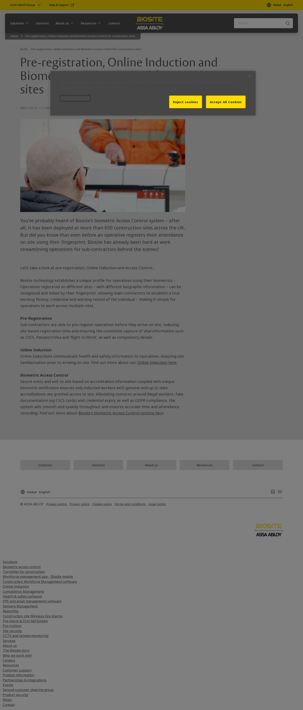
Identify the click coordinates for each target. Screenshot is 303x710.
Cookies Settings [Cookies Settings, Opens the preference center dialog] (75, 98)
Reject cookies (185, 102)
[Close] (249, 76)
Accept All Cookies (226, 102)
